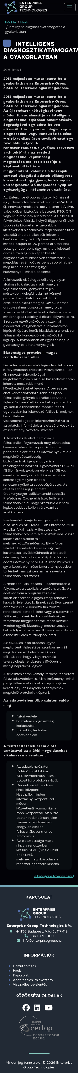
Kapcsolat (21, 975)
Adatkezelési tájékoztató (33, 980)
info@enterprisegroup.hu (42, 940)
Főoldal (10, 22)
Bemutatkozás (24, 966)
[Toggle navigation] (70, 7)
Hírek (17, 970)
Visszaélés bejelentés (30, 984)
